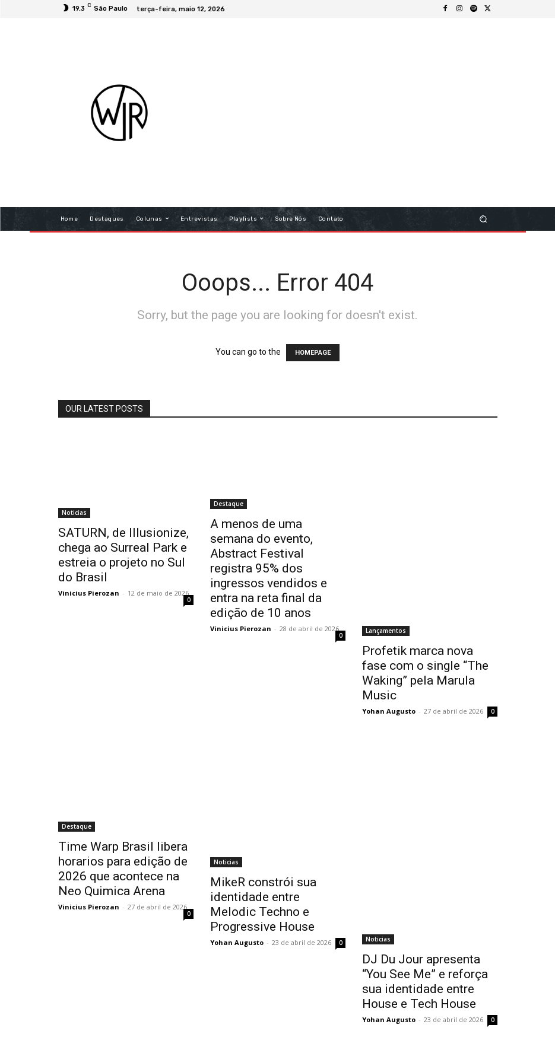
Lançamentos (386, 630)
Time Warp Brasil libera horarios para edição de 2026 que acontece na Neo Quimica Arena (123, 868)
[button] (482, 218)
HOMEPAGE (313, 353)
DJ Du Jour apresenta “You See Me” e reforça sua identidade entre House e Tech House (425, 981)
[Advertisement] (375, 112)
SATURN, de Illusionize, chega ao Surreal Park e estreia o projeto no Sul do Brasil (123, 555)
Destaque (228, 503)
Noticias (74, 512)
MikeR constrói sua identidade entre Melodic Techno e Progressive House (263, 904)
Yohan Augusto (389, 711)
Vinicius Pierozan (88, 592)
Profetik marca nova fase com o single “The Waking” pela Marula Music (425, 673)
